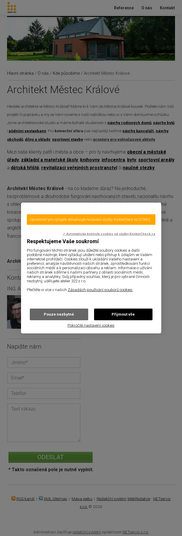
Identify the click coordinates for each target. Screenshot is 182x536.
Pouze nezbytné (59, 314)
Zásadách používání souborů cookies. (100, 290)
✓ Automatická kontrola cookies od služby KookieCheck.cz (109, 234)
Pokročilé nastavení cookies (91, 325)
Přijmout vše (123, 314)
